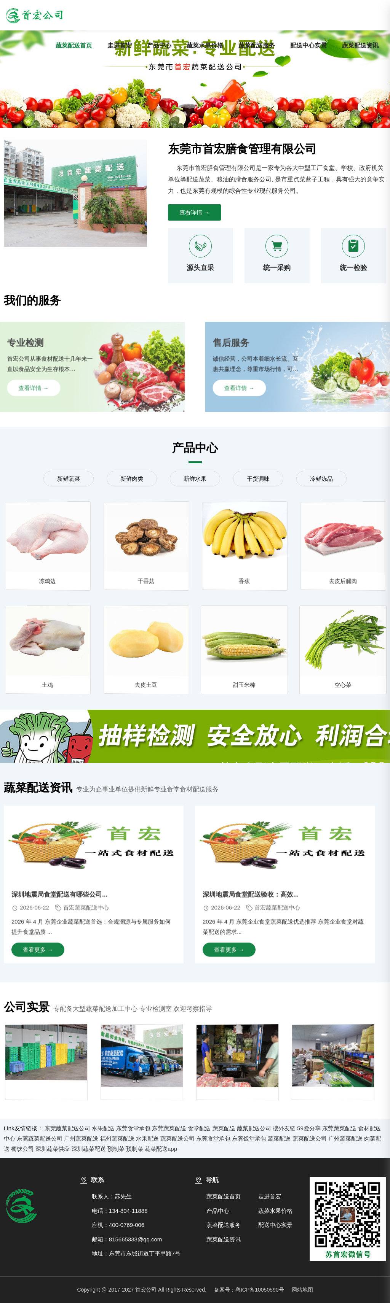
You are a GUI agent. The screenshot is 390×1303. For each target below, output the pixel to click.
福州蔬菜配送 (117, 1138)
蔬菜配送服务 (256, 45)
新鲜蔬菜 (68, 478)
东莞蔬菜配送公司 (67, 1128)
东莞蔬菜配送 (169, 1128)
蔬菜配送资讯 (360, 45)
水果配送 (103, 1128)
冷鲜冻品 (321, 478)
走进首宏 (119, 45)
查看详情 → (194, 212)
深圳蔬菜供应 (52, 1149)
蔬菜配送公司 (254, 1128)
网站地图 (302, 1290)
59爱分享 (309, 1128)
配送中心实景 (308, 45)
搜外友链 (284, 1128)
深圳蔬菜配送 (89, 1149)
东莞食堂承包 (133, 1128)
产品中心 (159, 45)
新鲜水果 (195, 478)
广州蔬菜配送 (81, 1138)
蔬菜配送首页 (74, 45)
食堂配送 (199, 1128)
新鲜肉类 (131, 478)
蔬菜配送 (224, 1128)
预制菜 (116, 1149)
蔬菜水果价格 (205, 45)
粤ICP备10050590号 (259, 1290)
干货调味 (258, 478)
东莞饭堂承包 (249, 1138)
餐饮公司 (22, 1149)
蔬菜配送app (161, 1149)
